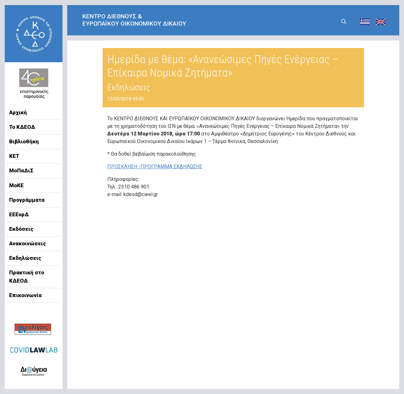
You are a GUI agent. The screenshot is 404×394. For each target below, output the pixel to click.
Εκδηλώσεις (25, 258)
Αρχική (18, 112)
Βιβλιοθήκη (24, 141)
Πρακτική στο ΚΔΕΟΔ (26, 276)
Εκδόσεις (21, 229)
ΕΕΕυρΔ (19, 214)
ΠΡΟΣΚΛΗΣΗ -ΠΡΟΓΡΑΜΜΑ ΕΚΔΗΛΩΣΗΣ (154, 167)
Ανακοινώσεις (27, 243)
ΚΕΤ (14, 156)
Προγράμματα (27, 200)
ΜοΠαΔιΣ (21, 170)
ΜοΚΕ (16, 185)
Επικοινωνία (25, 295)
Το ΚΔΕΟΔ (22, 127)
